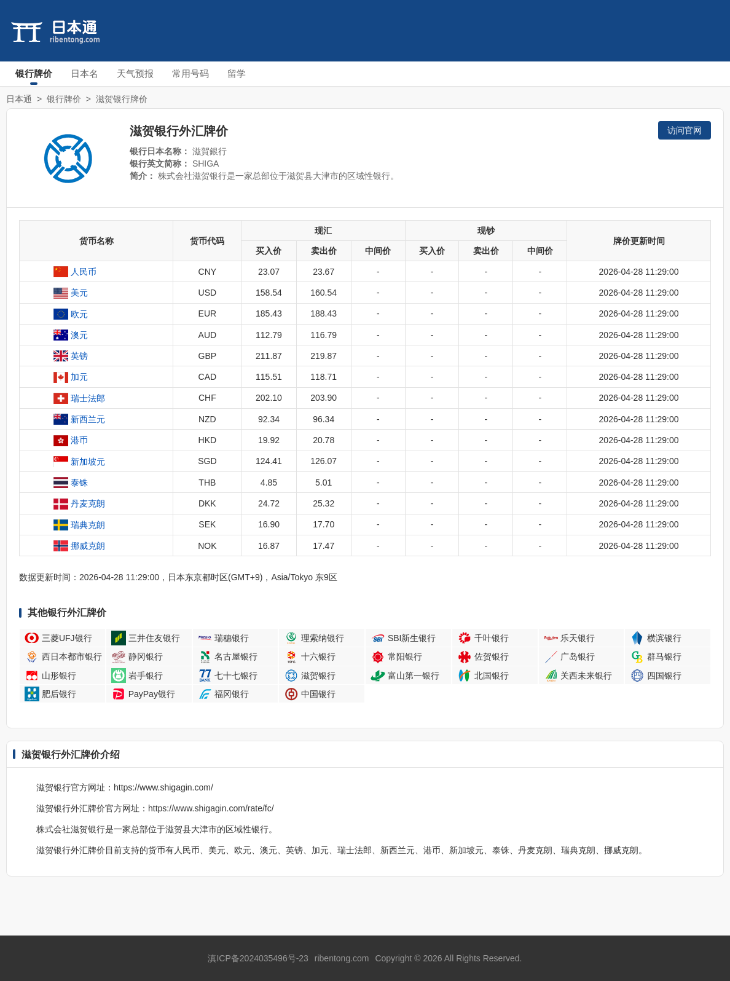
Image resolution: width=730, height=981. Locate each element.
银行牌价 (33, 73)
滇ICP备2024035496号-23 (258, 958)
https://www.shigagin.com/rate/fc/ (211, 808)
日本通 (19, 99)
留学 (236, 73)
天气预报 (135, 73)
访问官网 (684, 130)
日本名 (84, 73)
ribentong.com (342, 958)
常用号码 (190, 73)
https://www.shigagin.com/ (163, 787)
